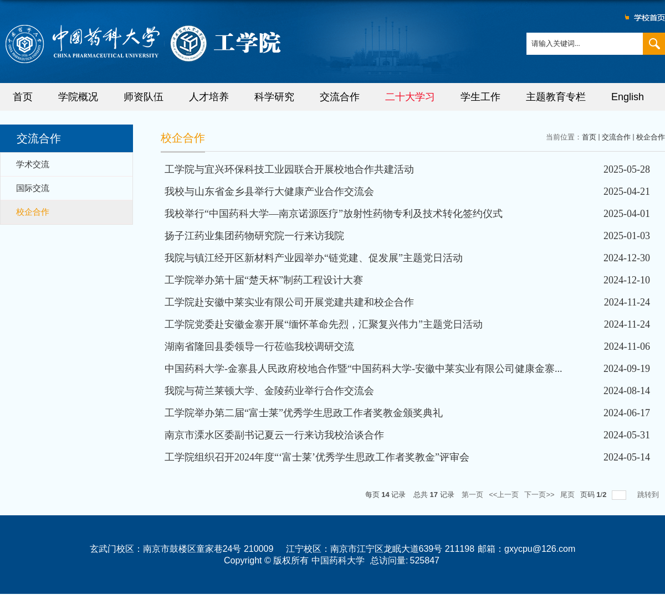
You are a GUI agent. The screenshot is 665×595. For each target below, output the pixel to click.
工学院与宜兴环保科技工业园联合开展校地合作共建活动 (289, 169)
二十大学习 (410, 96)
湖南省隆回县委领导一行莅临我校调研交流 (259, 346)
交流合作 (340, 96)
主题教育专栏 (556, 96)
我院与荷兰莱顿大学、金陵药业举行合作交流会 (269, 390)
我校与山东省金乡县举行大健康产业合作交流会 (269, 191)
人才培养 (209, 96)
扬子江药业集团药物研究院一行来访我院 (254, 235)
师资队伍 (143, 96)
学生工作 (480, 96)
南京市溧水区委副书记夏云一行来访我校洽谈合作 (274, 435)
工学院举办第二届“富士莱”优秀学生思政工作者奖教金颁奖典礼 (304, 412)
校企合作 (650, 137)
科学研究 (274, 96)
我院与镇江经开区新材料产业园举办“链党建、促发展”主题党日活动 (314, 257)
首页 (23, 96)
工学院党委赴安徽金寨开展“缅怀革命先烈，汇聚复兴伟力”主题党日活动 (324, 324)
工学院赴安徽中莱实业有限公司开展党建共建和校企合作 (289, 302)
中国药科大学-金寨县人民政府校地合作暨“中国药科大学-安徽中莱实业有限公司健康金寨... (363, 368)
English (627, 96)
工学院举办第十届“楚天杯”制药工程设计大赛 (264, 280)
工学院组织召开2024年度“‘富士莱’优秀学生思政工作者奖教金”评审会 (317, 457)
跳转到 (649, 494)
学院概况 (78, 96)
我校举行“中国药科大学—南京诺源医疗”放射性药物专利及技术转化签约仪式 (334, 213)
